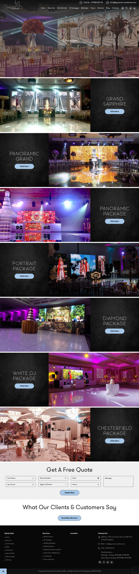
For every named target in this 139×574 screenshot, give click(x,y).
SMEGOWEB (96, 571)
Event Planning (49, 559)
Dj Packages (74, 8)
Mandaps (84, 8)
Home (43, 8)
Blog (108, 8)
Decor (93, 8)
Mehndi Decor (48, 537)
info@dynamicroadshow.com (123, 3)
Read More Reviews (69, 518)
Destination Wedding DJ (52, 552)
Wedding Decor (49, 546)
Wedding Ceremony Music (52, 549)
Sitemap (8, 559)
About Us (51, 8)
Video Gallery (10, 556)
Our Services (62, 8)
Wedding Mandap (49, 543)
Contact (115, 8)
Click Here (114, 111)
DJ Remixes (48, 556)
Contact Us (9, 550)
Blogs (7, 546)
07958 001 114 (97, 3)
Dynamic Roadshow (55, 571)
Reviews (101, 8)
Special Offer (10, 553)
